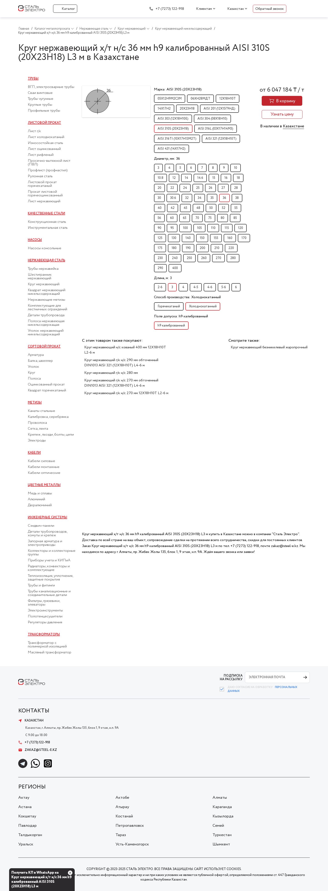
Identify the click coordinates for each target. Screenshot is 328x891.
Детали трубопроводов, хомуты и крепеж (47, 533)
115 (227, 228)
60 (172, 218)
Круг (31, 373)
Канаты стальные (41, 411)
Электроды (37, 440)
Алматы (220, 798)
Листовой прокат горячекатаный (42, 184)
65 (184, 218)
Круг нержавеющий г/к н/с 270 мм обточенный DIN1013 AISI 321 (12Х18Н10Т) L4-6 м (121, 383)
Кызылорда (223, 816)
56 (159, 218)
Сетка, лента (38, 429)
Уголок (33, 367)
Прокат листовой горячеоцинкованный (45, 193)
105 (199, 228)
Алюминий (36, 499)
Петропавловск (129, 826)
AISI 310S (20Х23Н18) (173, 128)
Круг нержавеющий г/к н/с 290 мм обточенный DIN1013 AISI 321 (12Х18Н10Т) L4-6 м (121, 362)
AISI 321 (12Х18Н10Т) (220, 138)
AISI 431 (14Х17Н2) (171, 148)
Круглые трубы (40, 105)
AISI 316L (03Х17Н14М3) (215, 128)
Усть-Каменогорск (132, 844)
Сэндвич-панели (41, 526)
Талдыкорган (30, 835)
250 (189, 258)
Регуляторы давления (45, 622)
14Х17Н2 (164, 108)
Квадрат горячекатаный (47, 390)
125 (160, 238)
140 (188, 238)
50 (211, 208)
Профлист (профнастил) (48, 170)
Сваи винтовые (40, 93)
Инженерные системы (47, 517)
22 (172, 188)
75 (210, 218)
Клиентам (204, 8)
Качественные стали (46, 213)
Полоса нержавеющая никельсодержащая (46, 323)
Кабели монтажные (43, 467)
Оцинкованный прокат (46, 384)
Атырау (122, 807)
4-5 (195, 287)
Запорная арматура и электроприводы (45, 543)
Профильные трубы (44, 111)
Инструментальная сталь (48, 228)
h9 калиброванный (171, 325)
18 (238, 178)
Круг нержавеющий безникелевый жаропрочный (269, 347)
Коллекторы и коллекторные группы (51, 552)
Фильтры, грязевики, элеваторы (44, 602)
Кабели (34, 452)
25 (198, 188)
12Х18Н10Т (227, 98)
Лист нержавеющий (44, 201)
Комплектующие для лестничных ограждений (47, 307)
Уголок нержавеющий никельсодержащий (46, 332)
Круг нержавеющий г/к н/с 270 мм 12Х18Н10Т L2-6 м (126, 393)
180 (174, 248)
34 (199, 198)
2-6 (160, 287)
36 (224, 198)
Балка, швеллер (40, 361)
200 (202, 248)
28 (236, 188)
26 (210, 188)
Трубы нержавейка (43, 269)
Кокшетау (27, 816)
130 (174, 238)
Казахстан (235, 8)
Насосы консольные (44, 248)
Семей (218, 826)
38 (237, 198)
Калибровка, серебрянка (48, 417)
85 (235, 218)
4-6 (209, 287)
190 (188, 248)
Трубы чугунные (40, 99)
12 (174, 178)
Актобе (122, 798)
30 (159, 198)
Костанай (124, 816)
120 (240, 228)
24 (185, 188)
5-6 (223, 287)
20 (159, 188)
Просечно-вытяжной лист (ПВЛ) (49, 162)
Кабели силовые (41, 461)
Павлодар (27, 826)
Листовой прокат (44, 123)
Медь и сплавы (40, 493)
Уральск (25, 844)
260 (204, 258)
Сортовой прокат (44, 346)
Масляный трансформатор (49, 652)
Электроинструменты (45, 610)
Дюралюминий (40, 505)
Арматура (36, 355)
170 (243, 238)
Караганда (222, 807)
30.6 (173, 198)
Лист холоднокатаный (46, 137)
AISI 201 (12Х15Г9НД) (219, 108)
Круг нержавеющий (43, 284)
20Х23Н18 (187, 108)
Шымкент (221, 844)
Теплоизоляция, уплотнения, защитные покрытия (50, 577)
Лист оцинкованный (44, 149)
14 (186, 178)
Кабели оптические (44, 473)
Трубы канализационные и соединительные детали (49, 593)
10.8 (160, 178)
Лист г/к (34, 131)
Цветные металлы (44, 485)
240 (175, 258)
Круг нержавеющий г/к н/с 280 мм (111, 372)
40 (159, 208)
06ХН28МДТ (200, 98)
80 (222, 218)
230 (160, 258)
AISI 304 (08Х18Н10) (212, 118)
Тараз (120, 835)
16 (226, 178)
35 (212, 198)
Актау (23, 798)
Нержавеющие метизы (46, 300)
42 (172, 208)
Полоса (34, 378)
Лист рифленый (41, 155)
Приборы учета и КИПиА (49, 560)
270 (218, 258)
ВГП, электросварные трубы (51, 87)
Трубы (33, 78)
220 (231, 248)
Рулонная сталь (40, 176)
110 (213, 228)
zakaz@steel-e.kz (37, 750)
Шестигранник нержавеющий (40, 276)
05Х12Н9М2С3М (170, 98)
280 (233, 258)
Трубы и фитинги (41, 585)
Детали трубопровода (46, 315)
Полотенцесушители (45, 616)
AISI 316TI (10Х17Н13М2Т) (177, 138)
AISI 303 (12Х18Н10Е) (173, 118)
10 (235, 168)
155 (216, 238)
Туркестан (222, 835)
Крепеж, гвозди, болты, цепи (51, 435)
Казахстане (293, 126)
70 (197, 218)
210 (216, 248)
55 (236, 208)
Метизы (35, 402)
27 (223, 188)
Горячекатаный (169, 306)
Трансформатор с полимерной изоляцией (47, 644)
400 (175, 268)
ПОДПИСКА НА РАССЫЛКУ (231, 677)
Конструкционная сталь (47, 222)
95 (172, 228)
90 (159, 228)
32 (187, 198)
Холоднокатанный (203, 306)
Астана (25, 807)
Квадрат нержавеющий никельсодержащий (46, 292)
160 (229, 238)
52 (223, 208)
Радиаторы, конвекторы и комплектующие (49, 568)
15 (213, 178)
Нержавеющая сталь (46, 260)
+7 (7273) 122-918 (170, 8)
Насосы (35, 240)
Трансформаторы (44, 634)
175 (160, 248)
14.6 (200, 178)
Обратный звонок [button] (269, 8)
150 (202, 238)
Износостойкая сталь (45, 143)
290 (160, 268)
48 (198, 208)
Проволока (37, 423)
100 (185, 228)
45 (185, 208)
